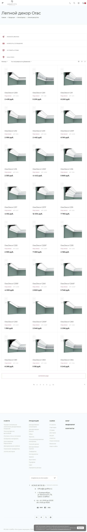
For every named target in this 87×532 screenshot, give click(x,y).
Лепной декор (34, 444)
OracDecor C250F (40, 322)
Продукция (34, 421)
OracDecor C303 (39, 360)
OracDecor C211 (67, 93)
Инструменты (33, 454)
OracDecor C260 (67, 322)
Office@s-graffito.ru (45, 489)
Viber (46, 517)
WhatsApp (51, 517)
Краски (31, 457)
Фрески (31, 436)
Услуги (7, 421)
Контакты (70, 428)
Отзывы (52, 430)
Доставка (53, 432)
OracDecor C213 (39, 131)
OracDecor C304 (67, 360)
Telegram (41, 517)
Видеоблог (70, 424)
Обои (31, 434)
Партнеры (53, 427)
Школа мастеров (9, 451)
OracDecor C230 (67, 245)
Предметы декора (35, 467)
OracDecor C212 (11, 131)
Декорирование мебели (12, 446)
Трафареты (32, 451)
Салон (52, 421)
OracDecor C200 (11, 93)
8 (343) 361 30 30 (38, 485)
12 (53, 384)
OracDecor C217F (39, 207)
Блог (68, 421)
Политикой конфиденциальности (60, 529)
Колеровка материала (11, 438)
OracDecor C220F (40, 245)
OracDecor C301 (11, 360)
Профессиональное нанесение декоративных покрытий (12, 426)
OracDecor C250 (11, 322)
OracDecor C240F (68, 283)
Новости (52, 438)
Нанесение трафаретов (11, 448)
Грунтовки (32, 459)
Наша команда (54, 441)
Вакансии (53, 443)
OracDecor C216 (67, 169)
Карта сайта (53, 446)
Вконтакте (36, 517)
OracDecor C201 (39, 93)
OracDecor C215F (39, 169)
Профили (32, 462)
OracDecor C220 (11, 245)
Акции (52, 435)
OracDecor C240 (39, 283)
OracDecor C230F (11, 283)
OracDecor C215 (11, 169)
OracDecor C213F (67, 131)
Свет (30, 465)
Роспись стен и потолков (12, 436)
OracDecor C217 (11, 207)
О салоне (53, 424)
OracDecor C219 (67, 207)
